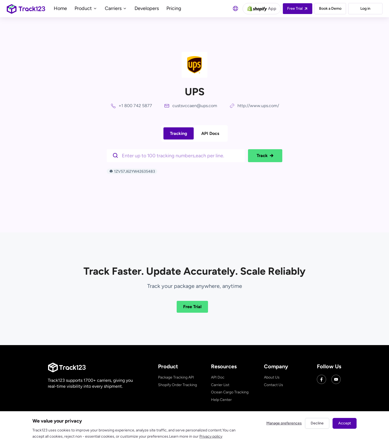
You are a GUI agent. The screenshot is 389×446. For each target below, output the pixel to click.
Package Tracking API (176, 377)
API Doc (217, 377)
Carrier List (220, 385)
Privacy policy (210, 436)
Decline (317, 423)
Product (86, 8)
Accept (344, 423)
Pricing (173, 8)
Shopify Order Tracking (177, 385)
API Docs (210, 133)
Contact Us (273, 385)
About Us (272, 377)
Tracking (178, 133)
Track (265, 155)
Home (60, 8)
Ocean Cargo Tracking (230, 392)
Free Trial (192, 306)
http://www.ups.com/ (258, 105)
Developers (147, 8)
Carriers (116, 8)
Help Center (221, 399)
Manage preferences (284, 423)
